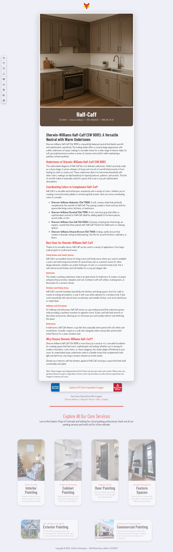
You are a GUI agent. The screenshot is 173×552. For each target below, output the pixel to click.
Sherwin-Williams (72, 399)
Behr (98, 399)
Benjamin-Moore (87, 399)
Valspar (105, 399)
